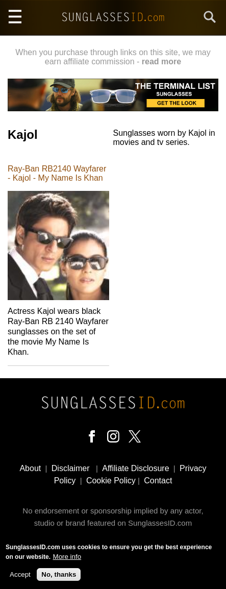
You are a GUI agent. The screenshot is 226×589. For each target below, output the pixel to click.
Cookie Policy (111, 480)
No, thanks (58, 576)
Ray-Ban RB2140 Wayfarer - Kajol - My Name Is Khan (57, 173)
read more (161, 61)
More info (67, 558)
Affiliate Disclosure (135, 468)
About (30, 468)
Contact (158, 480)
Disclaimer (71, 468)
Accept (20, 576)
